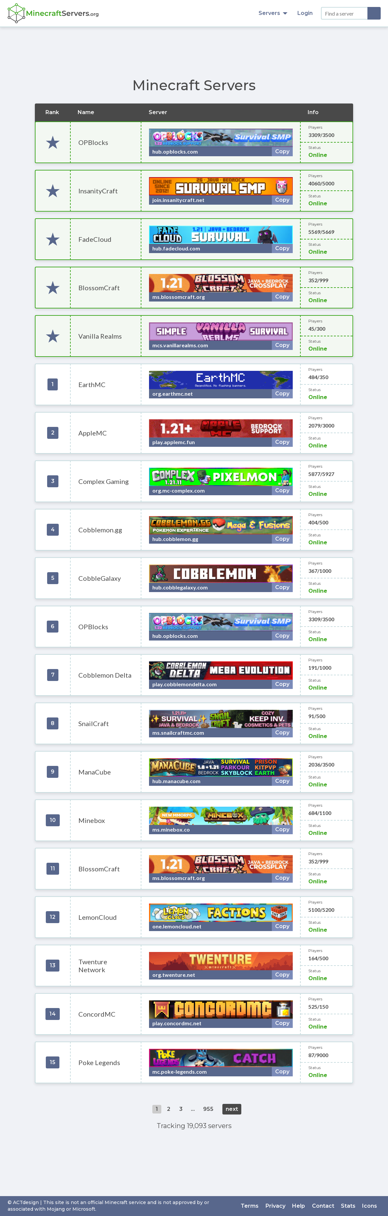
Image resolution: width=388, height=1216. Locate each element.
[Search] (374, 13)
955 (208, 1109)
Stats (348, 1206)
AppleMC (92, 433)
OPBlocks (93, 142)
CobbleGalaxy (99, 578)
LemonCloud (97, 917)
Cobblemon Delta (104, 675)
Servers (273, 13)
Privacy (276, 1206)
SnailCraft (93, 723)
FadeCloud (95, 239)
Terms (251, 1206)
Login (305, 13)
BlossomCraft (99, 288)
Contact (323, 1206)
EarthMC (92, 384)
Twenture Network (92, 966)
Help (299, 1206)
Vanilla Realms (100, 336)
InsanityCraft (98, 191)
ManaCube (94, 772)
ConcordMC (97, 1014)
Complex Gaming (103, 481)
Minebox (91, 820)
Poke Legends (99, 1062)
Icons (369, 1206)
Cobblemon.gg (100, 530)
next (232, 1109)
